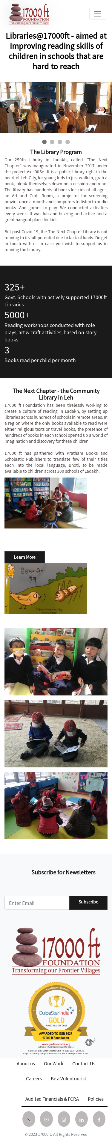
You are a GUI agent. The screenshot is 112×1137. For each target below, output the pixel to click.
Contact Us (83, 1063)
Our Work (53, 1063)
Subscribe (88, 902)
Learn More (25, 557)
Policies (96, 1099)
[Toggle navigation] (97, 14)
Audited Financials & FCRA (52, 1099)
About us (26, 1063)
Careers (34, 1078)
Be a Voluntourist (68, 1078)
